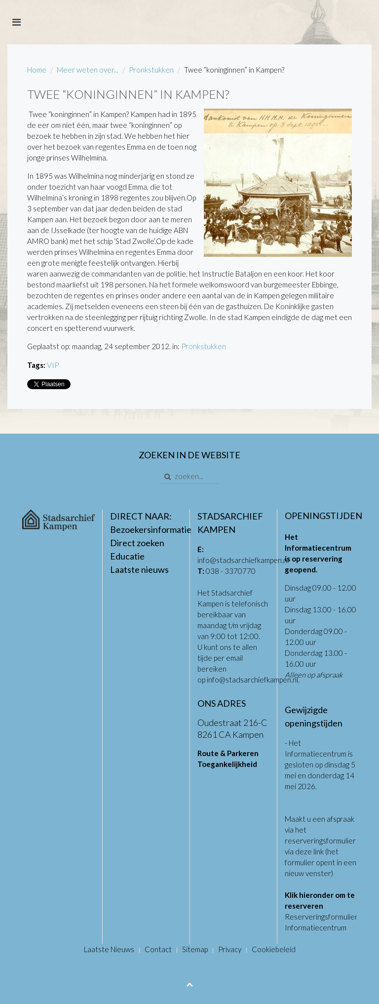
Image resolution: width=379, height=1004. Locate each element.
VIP (53, 365)
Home (36, 69)
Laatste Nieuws (109, 949)
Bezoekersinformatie (150, 529)
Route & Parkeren (228, 753)
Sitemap (195, 949)
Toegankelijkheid (227, 764)
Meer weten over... (87, 69)
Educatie (127, 556)
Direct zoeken (137, 542)
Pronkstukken (151, 69)
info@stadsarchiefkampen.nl (243, 560)
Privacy (229, 949)
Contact (158, 949)
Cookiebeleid (274, 949)
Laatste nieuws (139, 569)
